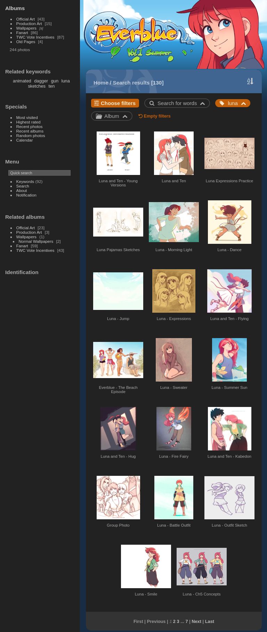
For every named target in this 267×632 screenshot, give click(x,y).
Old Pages (25, 41)
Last (209, 621)
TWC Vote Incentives (35, 37)
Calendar (24, 140)
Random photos (30, 135)
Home (101, 83)
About (21, 190)
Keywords (25, 181)
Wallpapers (26, 28)
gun (54, 80)
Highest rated (28, 122)
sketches (37, 86)
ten (52, 86)
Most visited (27, 117)
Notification (26, 195)
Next (196, 621)
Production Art (29, 23)
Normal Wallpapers (36, 241)
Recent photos (29, 126)
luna (66, 80)
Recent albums (29, 131)
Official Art (25, 19)
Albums (15, 8)
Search (22, 186)
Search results (131, 83)
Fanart (22, 32)
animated (22, 80)
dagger (41, 80)
